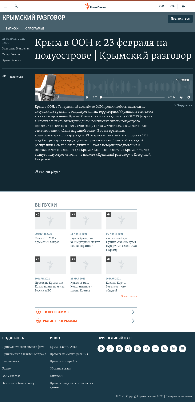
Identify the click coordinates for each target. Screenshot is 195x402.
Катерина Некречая (16, 48)
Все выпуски (129, 296)
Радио (6, 368)
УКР (161, 6)
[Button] (12, 77)
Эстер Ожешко (12, 54)
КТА (172, 6)
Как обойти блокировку (18, 383)
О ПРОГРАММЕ (34, 28)
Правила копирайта (63, 361)
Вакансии (56, 376)
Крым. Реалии (11, 60)
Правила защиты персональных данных (71, 385)
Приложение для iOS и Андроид (24, 354)
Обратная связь (60, 368)
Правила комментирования (69, 354)
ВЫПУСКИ (12, 28)
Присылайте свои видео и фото (23, 347)
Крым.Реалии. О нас (63, 347)
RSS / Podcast (11, 376)
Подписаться (10, 361)
